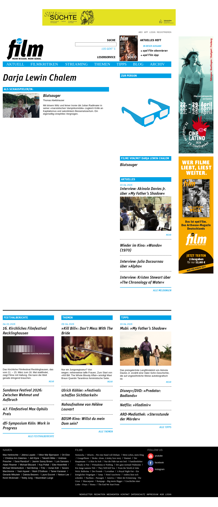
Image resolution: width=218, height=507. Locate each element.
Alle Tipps (165, 427)
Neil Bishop (32, 468)
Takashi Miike (48, 458)
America (110, 478)
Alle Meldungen (162, 290)
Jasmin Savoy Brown (42, 461)
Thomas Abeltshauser (53, 100)
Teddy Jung (26, 478)
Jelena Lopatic (28, 455)
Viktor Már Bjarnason (48, 455)
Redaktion (99, 494)
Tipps (122, 64)
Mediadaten (113, 494)
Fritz (43, 468)
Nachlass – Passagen (95, 478)
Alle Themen (106, 431)
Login (152, 32)
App (146, 32)
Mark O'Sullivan (40, 471)
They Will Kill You (106, 468)
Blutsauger (52, 96)
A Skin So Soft (95, 461)
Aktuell (15, 64)
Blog (138, 64)
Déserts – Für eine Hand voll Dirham (103, 455)
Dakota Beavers (30, 474)
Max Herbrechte (10, 455)
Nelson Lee (63, 474)
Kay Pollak (44, 464)
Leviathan (109, 471)
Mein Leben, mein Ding (133, 455)
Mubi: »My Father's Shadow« (143, 329)
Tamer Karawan (58, 471)
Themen (102, 64)
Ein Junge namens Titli (85, 468)
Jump (100, 474)
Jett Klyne (34, 458)
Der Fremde (97, 471)
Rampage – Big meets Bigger (109, 481)
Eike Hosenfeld (59, 464)
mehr (168, 235)
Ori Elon (66, 455)
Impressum (152, 494)
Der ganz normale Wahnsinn (128, 464)
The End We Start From (108, 484)
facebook (159, 462)
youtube (159, 456)
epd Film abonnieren (155, 50)
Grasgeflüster (83, 458)
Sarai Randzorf (21, 461)
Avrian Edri (53, 468)
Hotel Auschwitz (113, 474)
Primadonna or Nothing (102, 464)
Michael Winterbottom (13, 468)
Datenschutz (138, 494)
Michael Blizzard (28, 464)
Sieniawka (79, 455)
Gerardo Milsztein (11, 474)
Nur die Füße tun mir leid (115, 461)
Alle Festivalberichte (41, 436)
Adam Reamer (10, 464)
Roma (92, 484)
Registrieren (164, 32)
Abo (140, 32)
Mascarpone (88, 481)
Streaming (76, 64)
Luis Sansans (62, 461)
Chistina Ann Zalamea (16, 458)
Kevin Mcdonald (10, 478)
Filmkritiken (44, 64)
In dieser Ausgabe (152, 46)
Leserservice (106, 57)
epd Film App (151, 55)
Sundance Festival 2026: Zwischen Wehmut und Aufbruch (22, 395)
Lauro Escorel (48, 474)
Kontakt (125, 494)
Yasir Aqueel (23, 471)
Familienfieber (136, 461)
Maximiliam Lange (44, 478)
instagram (160, 469)
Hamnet (127, 458)
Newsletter (86, 494)
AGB (162, 494)
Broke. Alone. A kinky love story (106, 458)
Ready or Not (83, 464)
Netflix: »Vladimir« (135, 405)
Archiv (157, 64)
